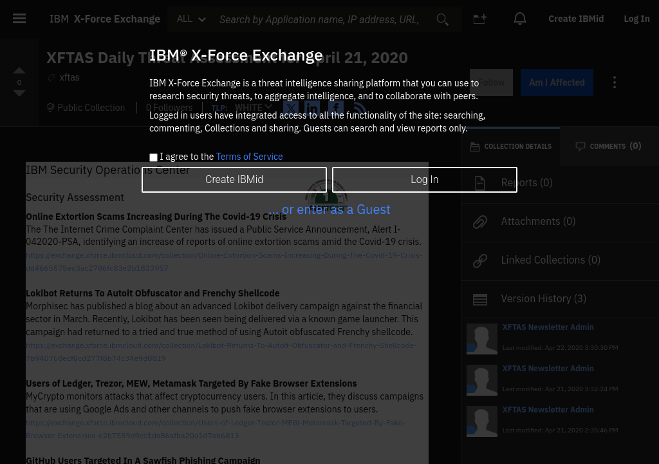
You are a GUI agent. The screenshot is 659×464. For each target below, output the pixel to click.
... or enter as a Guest (329, 209)
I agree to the (221, 157)
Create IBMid (234, 179)
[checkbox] (153, 157)
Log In (424, 179)
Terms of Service (249, 156)
